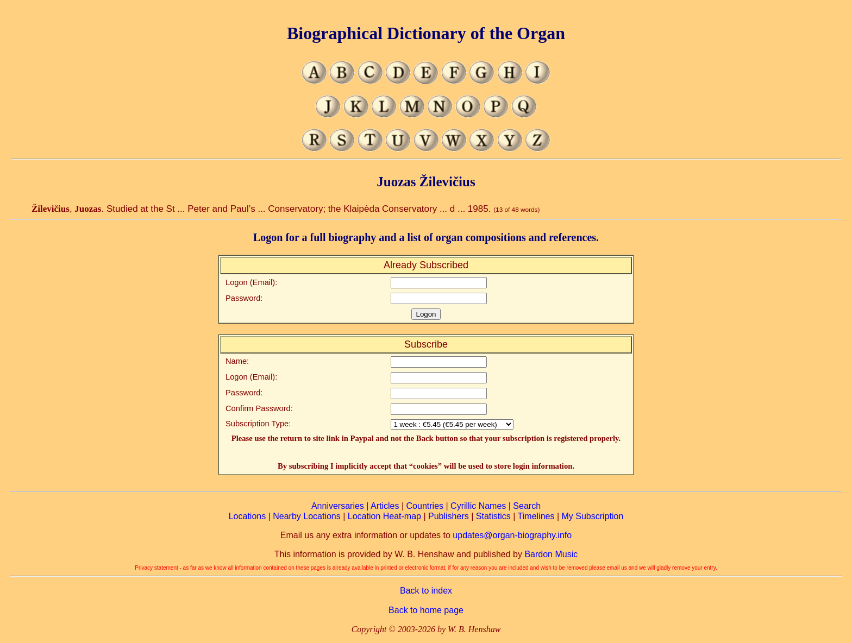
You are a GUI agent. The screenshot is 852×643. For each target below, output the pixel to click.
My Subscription (592, 516)
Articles (385, 505)
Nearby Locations (307, 516)
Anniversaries (337, 505)
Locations (247, 516)
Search (527, 505)
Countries (424, 505)
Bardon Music (551, 554)
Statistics (493, 516)
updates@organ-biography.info (512, 535)
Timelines (536, 516)
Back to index (426, 590)
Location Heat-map (384, 516)
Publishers (448, 516)
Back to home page (426, 610)
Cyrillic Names (478, 505)
